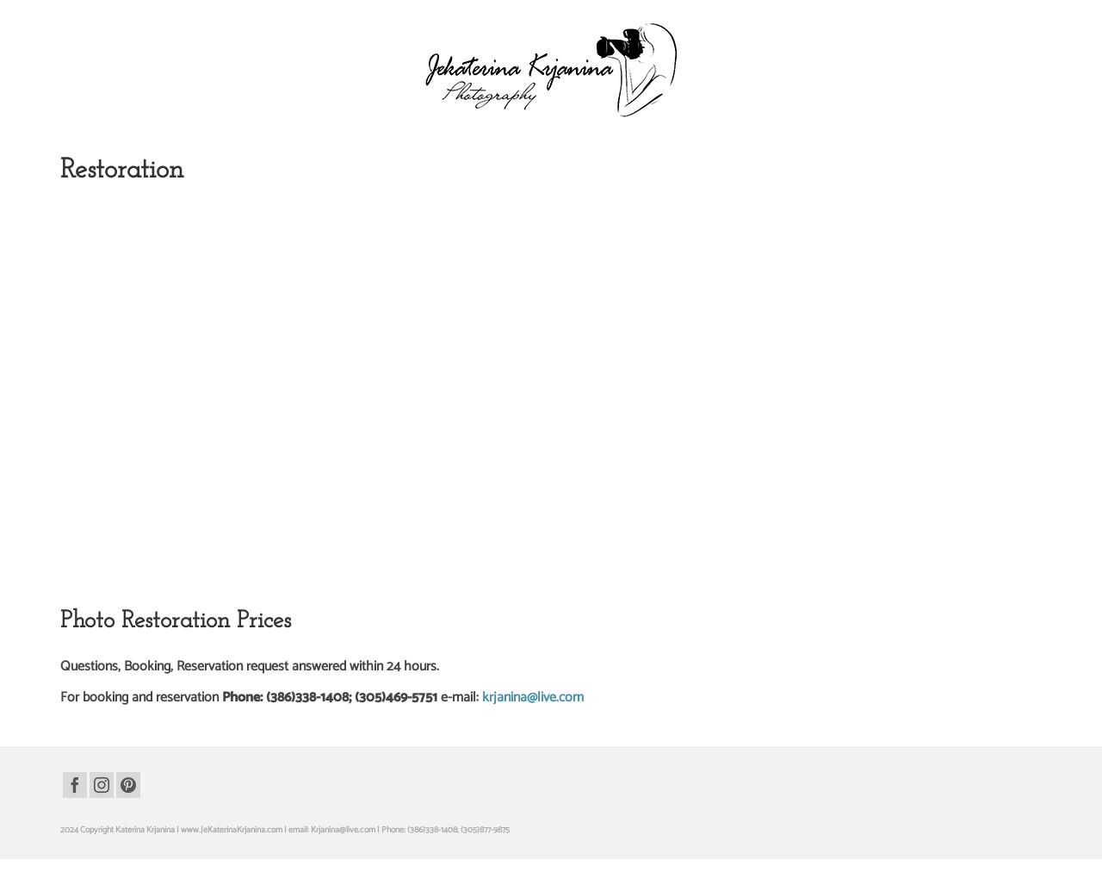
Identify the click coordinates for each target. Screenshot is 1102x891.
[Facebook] (75, 785)
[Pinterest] (128, 785)
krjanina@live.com (533, 697)
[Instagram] (102, 785)
